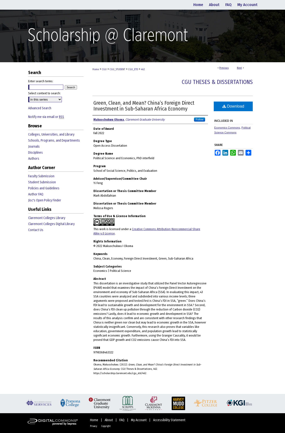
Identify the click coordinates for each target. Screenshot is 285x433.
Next (239, 67)
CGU (104, 69)
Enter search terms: (40, 81)
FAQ (122, 420)
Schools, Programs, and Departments (54, 140)
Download (233, 106)
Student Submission (42, 182)
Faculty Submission (41, 176)
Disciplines (35, 153)
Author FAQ (35, 194)
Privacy (93, 426)
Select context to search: (44, 93)
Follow (199, 119)
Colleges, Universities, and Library (51, 134)
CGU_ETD (133, 69)
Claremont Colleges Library (46, 218)
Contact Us (35, 230)
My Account (139, 420)
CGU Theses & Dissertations (217, 82)
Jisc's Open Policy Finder (44, 200)
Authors (33, 159)
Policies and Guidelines (43, 188)
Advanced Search (39, 108)
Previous (224, 67)
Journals (34, 146)
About (109, 420)
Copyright (105, 426)
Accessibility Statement (169, 420)
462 (143, 69)
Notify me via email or (46, 117)
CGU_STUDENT (117, 69)
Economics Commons (227, 127)
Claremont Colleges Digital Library (51, 224)
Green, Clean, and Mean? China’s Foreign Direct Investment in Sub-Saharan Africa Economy (143, 106)
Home (95, 69)
